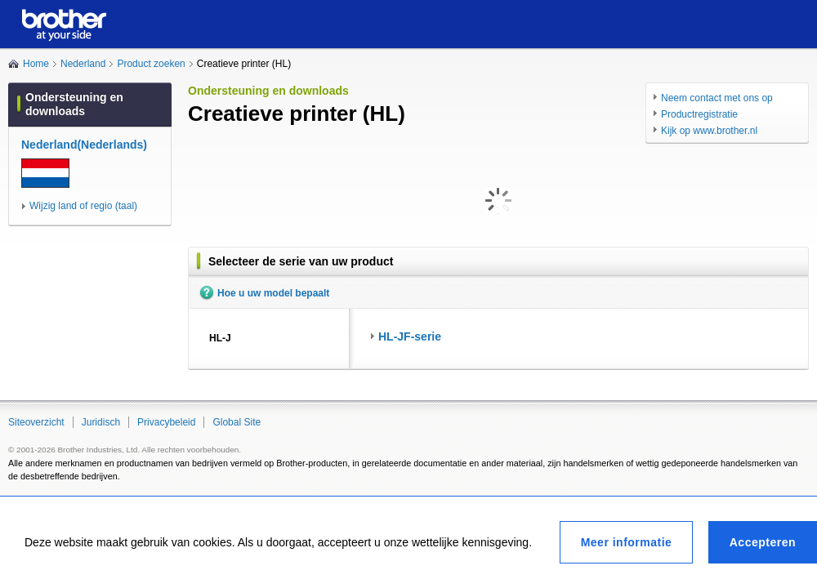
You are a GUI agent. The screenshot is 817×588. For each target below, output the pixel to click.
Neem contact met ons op (717, 98)
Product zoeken (151, 63)
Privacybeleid (166, 422)
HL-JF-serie (409, 336)
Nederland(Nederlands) (84, 144)
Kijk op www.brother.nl (709, 130)
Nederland (82, 63)
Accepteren (763, 542)
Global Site (236, 422)
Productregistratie (699, 114)
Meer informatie (626, 542)
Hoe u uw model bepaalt (273, 293)
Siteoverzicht (36, 422)
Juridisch (101, 422)
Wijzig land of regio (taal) (83, 206)
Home (36, 63)
